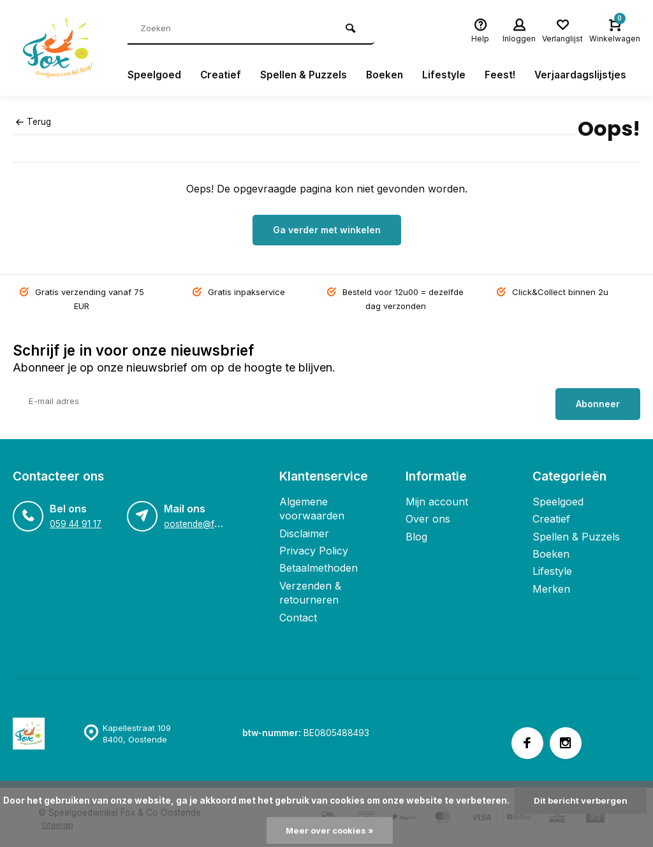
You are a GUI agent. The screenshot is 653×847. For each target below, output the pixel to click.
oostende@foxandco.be (213, 521)
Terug (33, 122)
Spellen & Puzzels (305, 75)
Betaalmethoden (318, 564)
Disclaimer (304, 530)
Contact (298, 613)
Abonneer (598, 400)
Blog (416, 533)
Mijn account (437, 498)
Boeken (388, 75)
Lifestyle (447, 75)
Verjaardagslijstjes (585, 75)
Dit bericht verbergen (580, 800)
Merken (551, 585)
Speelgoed (154, 75)
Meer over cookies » (329, 830)
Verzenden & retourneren (310, 589)
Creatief (221, 75)
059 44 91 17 (75, 521)
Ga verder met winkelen (327, 229)
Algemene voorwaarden (311, 505)
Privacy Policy (313, 547)
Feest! (503, 75)
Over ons (428, 515)
